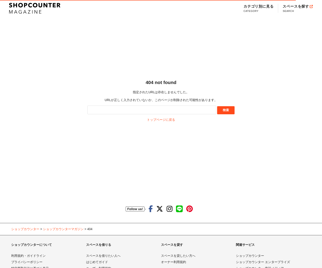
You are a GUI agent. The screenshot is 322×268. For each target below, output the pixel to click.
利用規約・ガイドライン (28, 255)
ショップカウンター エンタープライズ (263, 262)
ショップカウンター (250, 255)
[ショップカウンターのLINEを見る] (179, 209)
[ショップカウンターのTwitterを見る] (159, 209)
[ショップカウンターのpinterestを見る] (189, 209)
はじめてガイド (97, 262)
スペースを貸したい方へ (178, 255)
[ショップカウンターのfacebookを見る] (150, 209)
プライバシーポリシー (26, 262)
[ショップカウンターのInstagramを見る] (169, 209)
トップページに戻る (161, 119)
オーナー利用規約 (173, 262)
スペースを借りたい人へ (103, 255)
